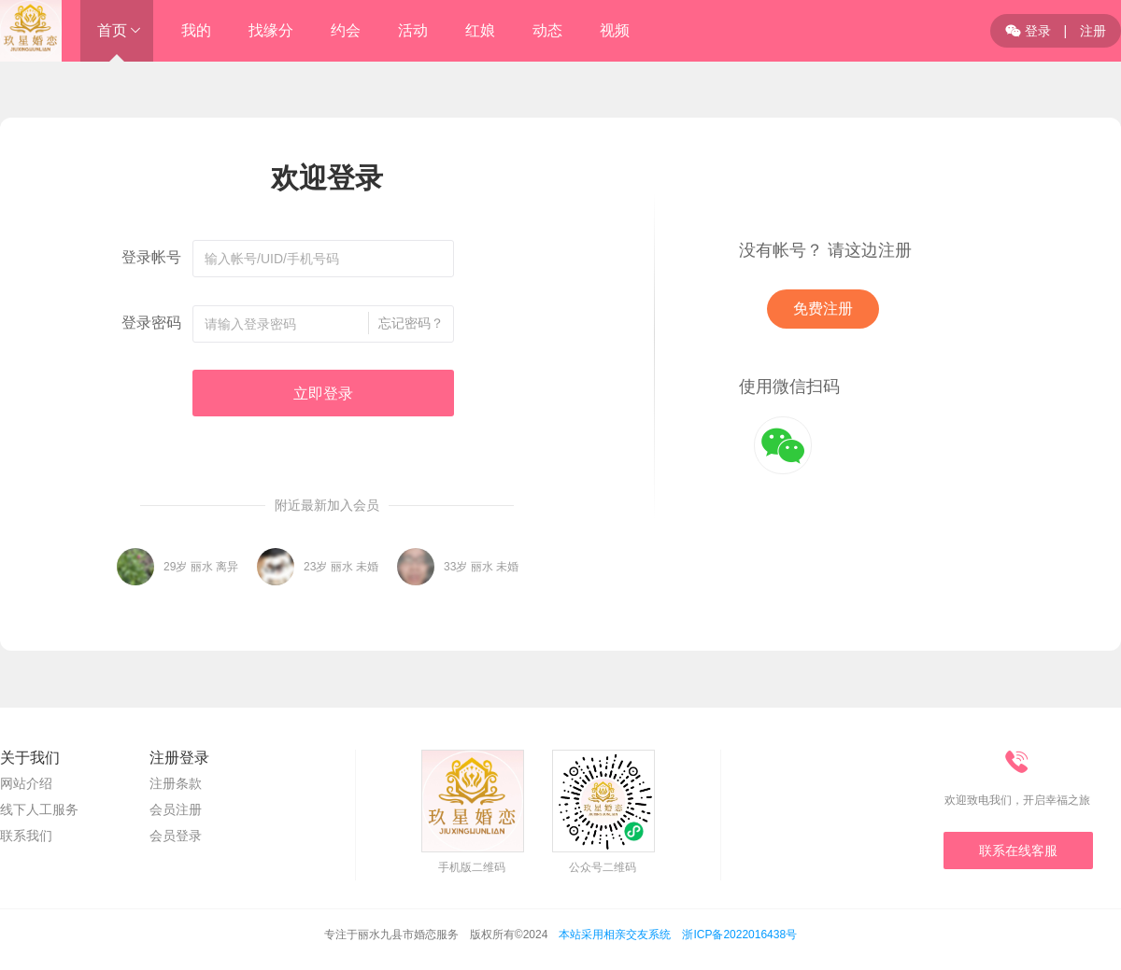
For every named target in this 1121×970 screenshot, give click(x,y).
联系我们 (26, 835)
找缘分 (270, 30)
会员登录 (175, 835)
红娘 (480, 30)
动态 (547, 30)
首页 (112, 30)
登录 (1028, 31)
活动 (413, 30)
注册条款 (175, 783)
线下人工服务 (39, 809)
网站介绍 (26, 783)
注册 (1093, 30)
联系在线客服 (1018, 850)
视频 (615, 30)
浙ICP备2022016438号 (739, 934)
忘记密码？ (411, 323)
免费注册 (823, 308)
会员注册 (175, 809)
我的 (196, 30)
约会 (346, 30)
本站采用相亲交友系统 (615, 934)
